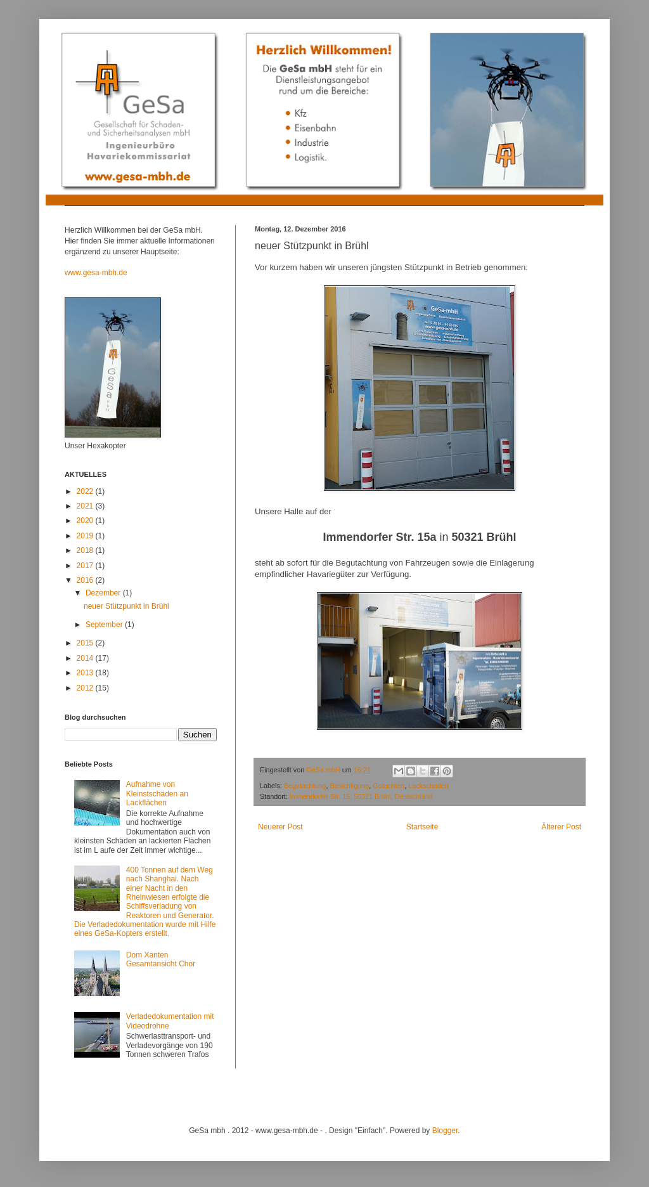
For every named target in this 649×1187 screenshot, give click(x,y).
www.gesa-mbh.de (96, 272)
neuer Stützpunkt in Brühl (126, 606)
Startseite (422, 826)
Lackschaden (428, 785)
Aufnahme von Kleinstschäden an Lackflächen (157, 793)
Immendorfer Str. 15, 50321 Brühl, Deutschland (361, 796)
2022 (86, 491)
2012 (86, 688)
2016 (86, 580)
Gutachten (388, 785)
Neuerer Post (280, 826)
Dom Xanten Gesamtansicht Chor (160, 959)
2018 (86, 550)
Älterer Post (561, 826)
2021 (86, 506)
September (105, 624)
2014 (86, 658)
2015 (86, 643)
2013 (86, 672)
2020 (86, 520)
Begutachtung (305, 785)
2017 (86, 565)
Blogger (445, 1130)
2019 (86, 535)
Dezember (104, 592)
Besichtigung (349, 785)
